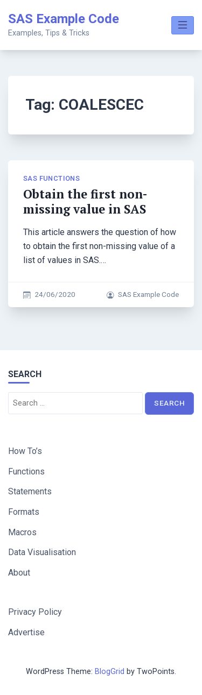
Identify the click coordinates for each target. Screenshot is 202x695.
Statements (30, 491)
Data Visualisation (42, 552)
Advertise (26, 632)
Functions (26, 471)
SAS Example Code (63, 18)
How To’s (25, 451)
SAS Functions (51, 178)
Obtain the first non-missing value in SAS (85, 201)
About (19, 573)
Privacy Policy (35, 612)
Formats (23, 512)
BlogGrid (109, 671)
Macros (22, 532)
